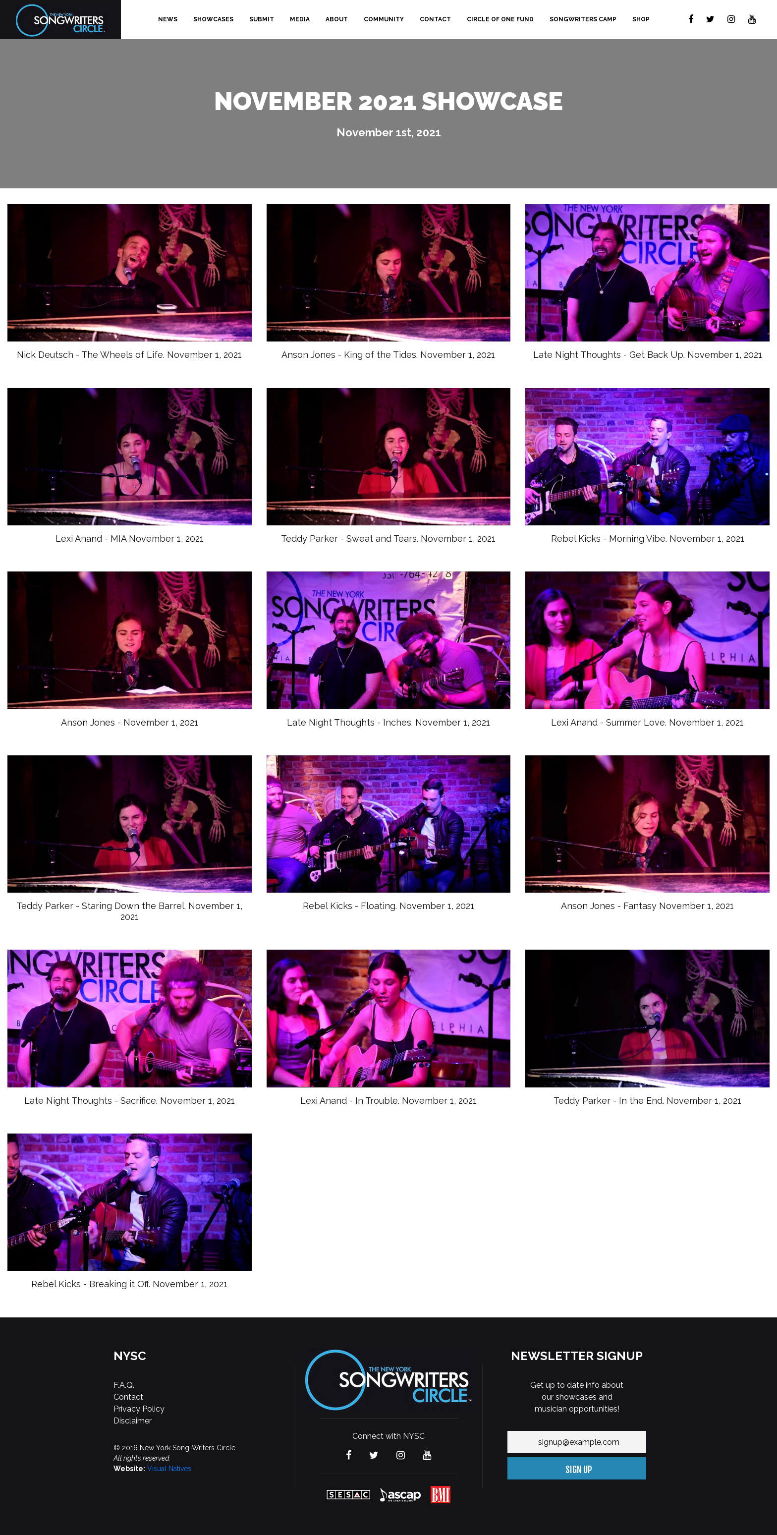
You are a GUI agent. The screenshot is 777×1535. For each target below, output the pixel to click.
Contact (435, 19)
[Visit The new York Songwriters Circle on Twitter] (710, 19)
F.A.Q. (123, 1385)
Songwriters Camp (583, 19)
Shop (641, 19)
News (167, 19)
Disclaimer (132, 1420)
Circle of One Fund (500, 19)
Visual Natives (169, 1469)
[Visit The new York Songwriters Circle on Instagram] (731, 19)
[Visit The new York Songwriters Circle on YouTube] (752, 19)
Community (384, 19)
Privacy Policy (139, 1409)
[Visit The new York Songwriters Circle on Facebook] (691, 19)
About (337, 19)
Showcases (213, 19)
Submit (261, 19)
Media (300, 19)
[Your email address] (576, 1442)
